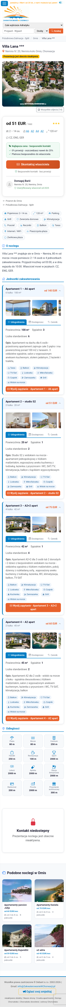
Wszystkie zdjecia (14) (50, 109)
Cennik (53, 322)
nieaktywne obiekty (13, 998)
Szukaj (56, 31)
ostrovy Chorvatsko (49, 1002)
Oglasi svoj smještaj (37, 991)
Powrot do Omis (12, 201)
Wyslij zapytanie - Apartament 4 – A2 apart (32, 718)
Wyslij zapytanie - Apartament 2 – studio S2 (33, 493)
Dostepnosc (36, 322)
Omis (35, 38)
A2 (32, 131)
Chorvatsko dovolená (29, 1002)
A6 (27, 131)
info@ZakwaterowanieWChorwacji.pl (36, 986)
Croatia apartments (45, 998)
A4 (37, 131)
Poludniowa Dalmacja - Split (15, 38)
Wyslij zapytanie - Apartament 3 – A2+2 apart (33, 607)
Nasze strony (29, 998)
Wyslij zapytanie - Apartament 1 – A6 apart (32, 389)
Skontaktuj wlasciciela (33, 164)
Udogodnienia (16, 322)
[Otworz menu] (4, 3)
